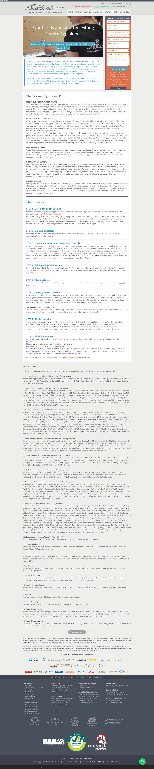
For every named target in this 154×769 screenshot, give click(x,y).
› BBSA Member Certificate (59, 692)
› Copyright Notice (30, 698)
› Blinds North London (31, 709)
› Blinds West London (31, 705)
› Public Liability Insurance (59, 688)
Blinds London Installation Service (40, 639)
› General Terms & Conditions (33, 688)
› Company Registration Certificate (62, 686)
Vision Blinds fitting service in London (35, 642)
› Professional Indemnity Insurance (62, 690)
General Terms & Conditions (77, 78)
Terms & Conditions (111, 295)
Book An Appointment (54, 212)
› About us (27, 686)
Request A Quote (71, 212)
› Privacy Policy (29, 694)
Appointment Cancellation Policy (107, 126)
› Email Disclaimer (29, 696)
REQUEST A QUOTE (101, 7)
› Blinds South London (31, 707)
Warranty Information (59, 186)
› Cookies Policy (29, 692)
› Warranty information (31, 690)
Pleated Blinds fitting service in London (119, 640)
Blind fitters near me (4, 0)
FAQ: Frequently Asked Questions (87, 81)
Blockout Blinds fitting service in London (84, 642)
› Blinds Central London (31, 713)
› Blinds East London (30, 711)
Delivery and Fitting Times (46, 81)
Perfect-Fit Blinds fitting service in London (59, 642)
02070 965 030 (115, 3)
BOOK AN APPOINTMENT (82, 7)
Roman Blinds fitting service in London (95, 640)
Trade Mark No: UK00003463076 (94, 677)
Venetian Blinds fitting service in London (71, 640)
